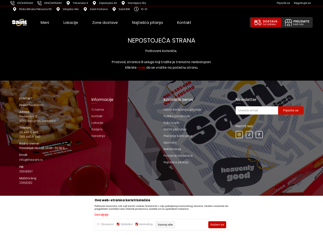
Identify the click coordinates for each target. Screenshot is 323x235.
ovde (141, 67)
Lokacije (97, 123)
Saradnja (98, 136)
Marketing (146, 224)
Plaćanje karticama (178, 136)
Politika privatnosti (177, 116)
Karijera (96, 129)
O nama (97, 110)
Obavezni (107, 224)
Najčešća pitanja (176, 162)
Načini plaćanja (175, 129)
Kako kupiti (171, 123)
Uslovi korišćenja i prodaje (183, 110)
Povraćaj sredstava (178, 156)
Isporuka (170, 142)
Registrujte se (302, 3)
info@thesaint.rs (31, 160)
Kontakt (97, 116)
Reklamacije (172, 149)
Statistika (126, 224)
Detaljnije (102, 214)
